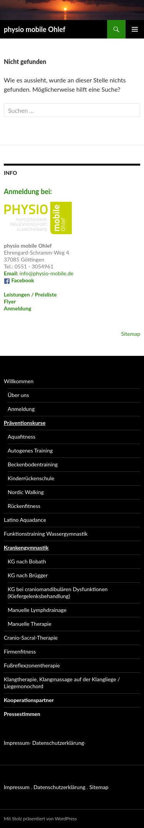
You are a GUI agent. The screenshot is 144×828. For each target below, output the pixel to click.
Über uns (18, 395)
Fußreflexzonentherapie (32, 665)
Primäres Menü (135, 29)
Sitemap (130, 333)
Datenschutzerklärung (58, 742)
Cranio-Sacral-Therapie (31, 637)
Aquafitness (21, 436)
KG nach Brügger (28, 575)
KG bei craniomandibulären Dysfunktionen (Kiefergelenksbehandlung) (58, 592)
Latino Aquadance (25, 519)
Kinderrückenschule (31, 478)
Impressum (17, 742)
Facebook (19, 280)
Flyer (10, 301)
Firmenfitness (20, 651)
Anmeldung (17, 308)
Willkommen (18, 381)
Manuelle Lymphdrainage (37, 610)
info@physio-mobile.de (38, 273)
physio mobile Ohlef (34, 29)
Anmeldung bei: (28, 191)
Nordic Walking (26, 492)
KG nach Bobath (27, 561)
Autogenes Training (30, 450)
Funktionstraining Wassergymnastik (46, 533)
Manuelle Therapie (29, 623)
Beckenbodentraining (33, 464)
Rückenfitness (24, 506)
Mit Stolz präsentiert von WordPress (40, 818)
